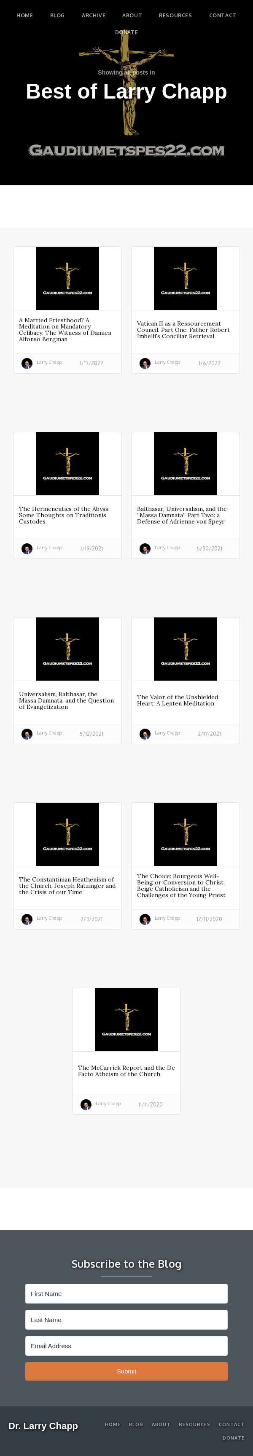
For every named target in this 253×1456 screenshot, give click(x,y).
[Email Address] (126, 1346)
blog (57, 15)
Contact (223, 15)
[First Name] (126, 1294)
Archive (93, 15)
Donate (126, 32)
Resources (175, 15)
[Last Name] (126, 1320)
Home (24, 15)
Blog (136, 1424)
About (132, 15)
